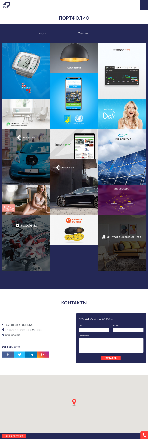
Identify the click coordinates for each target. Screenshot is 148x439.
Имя (80, 325)
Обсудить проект (14, 436)
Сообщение (84, 336)
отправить (111, 358)
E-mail (116, 325)
